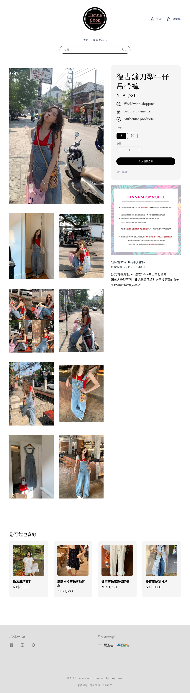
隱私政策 (95, 685)
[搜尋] (124, 49)
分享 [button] (122, 172)
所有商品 (98, 40)
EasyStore (116, 678)
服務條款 (83, 685)
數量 (119, 143)
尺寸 (119, 128)
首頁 (86, 40)
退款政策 (107, 685)
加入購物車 (145, 161)
